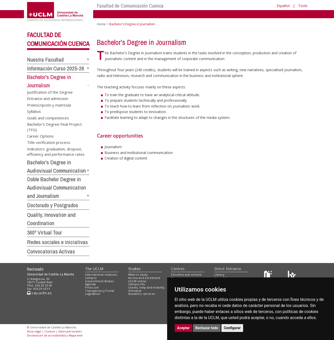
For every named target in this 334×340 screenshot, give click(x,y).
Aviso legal (34, 331)
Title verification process (48, 142)
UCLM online (137, 281)
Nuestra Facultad (45, 59)
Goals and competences (48, 117)
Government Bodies (99, 281)
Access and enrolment (144, 278)
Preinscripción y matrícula (49, 104)
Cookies (49, 331)
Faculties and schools (186, 274)
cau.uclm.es (39, 293)
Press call (91, 287)
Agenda (90, 284)
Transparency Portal (99, 291)
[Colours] (292, 275)
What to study (138, 274)
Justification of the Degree (50, 91)
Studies (134, 268)
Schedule (135, 291)
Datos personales (70, 331)
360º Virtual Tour (44, 232)
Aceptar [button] (183, 328)
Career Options (40, 135)
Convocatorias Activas (51, 251)
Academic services (141, 294)
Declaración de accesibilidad (46, 335)
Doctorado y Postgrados (52, 205)
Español (283, 5)
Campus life (136, 284)
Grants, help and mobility (146, 287)
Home (101, 24)
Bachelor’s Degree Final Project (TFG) (54, 127)
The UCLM (94, 268)
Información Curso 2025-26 (55, 68)
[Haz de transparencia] (268, 275)
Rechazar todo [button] (206, 328)
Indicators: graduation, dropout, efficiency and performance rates (56, 151)
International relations (101, 274)
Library (219, 274)
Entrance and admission (47, 98)
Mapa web (76, 335)
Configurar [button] (232, 328)
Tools (302, 5)
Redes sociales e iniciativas (57, 242)
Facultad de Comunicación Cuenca (130, 5)
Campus (90, 278)
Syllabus (34, 111)
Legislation (92, 294)
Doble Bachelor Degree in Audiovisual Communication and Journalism (56, 187)
